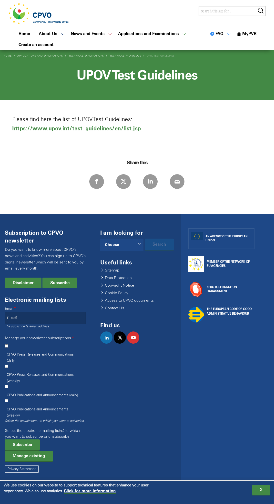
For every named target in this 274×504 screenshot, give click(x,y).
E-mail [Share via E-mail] (177, 181)
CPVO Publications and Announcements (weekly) (37, 412)
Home (7, 55)
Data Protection (118, 278)
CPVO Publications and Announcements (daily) (42, 395)
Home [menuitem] (24, 33)
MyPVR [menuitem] (249, 33)
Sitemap (112, 270)
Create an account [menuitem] (36, 44)
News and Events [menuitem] (88, 33)
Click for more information (90, 492)
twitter (122, 343)
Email (9, 309)
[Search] (121, 245)
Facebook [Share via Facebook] (96, 181)
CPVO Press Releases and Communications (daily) (40, 357)
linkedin (108, 343)
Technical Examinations (86, 55)
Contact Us (114, 308)
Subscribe (60, 282)
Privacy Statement (22, 469)
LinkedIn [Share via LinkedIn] (150, 181)
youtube (135, 343)
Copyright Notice (119, 285)
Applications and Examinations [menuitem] (148, 33)
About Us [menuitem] (48, 33)
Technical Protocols (125, 55)
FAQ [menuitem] (219, 33)
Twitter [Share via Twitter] (123, 181)
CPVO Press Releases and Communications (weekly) (40, 378)
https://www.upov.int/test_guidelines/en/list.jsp (76, 128)
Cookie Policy (116, 293)
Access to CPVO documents (129, 301)
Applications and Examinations (40, 55)
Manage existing (29, 455)
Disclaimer (23, 282)
